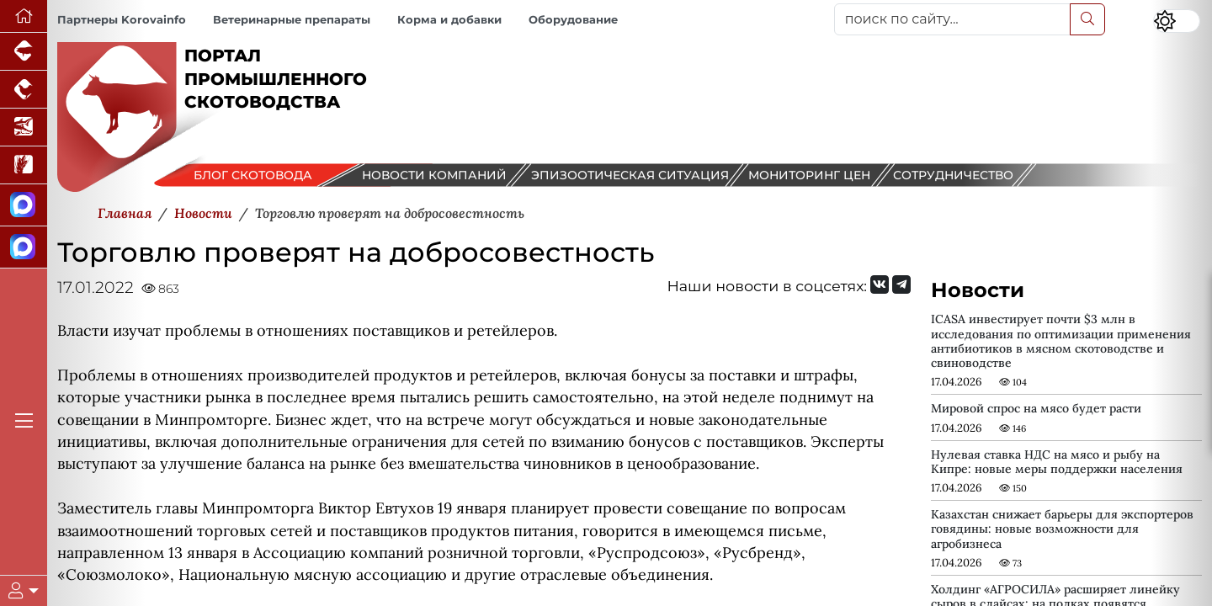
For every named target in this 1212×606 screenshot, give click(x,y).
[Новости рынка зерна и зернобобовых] (23, 165)
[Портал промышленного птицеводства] (23, 90)
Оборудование (573, 19)
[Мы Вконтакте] (879, 284)
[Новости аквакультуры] (23, 127)
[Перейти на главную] (23, 16)
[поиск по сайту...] (952, 19)
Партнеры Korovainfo (121, 19)
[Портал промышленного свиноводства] (23, 52)
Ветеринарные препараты (291, 19)
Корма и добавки (449, 19)
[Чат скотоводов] (23, 247)
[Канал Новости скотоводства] (23, 205)
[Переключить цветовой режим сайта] (1176, 21)
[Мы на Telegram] (901, 284)
